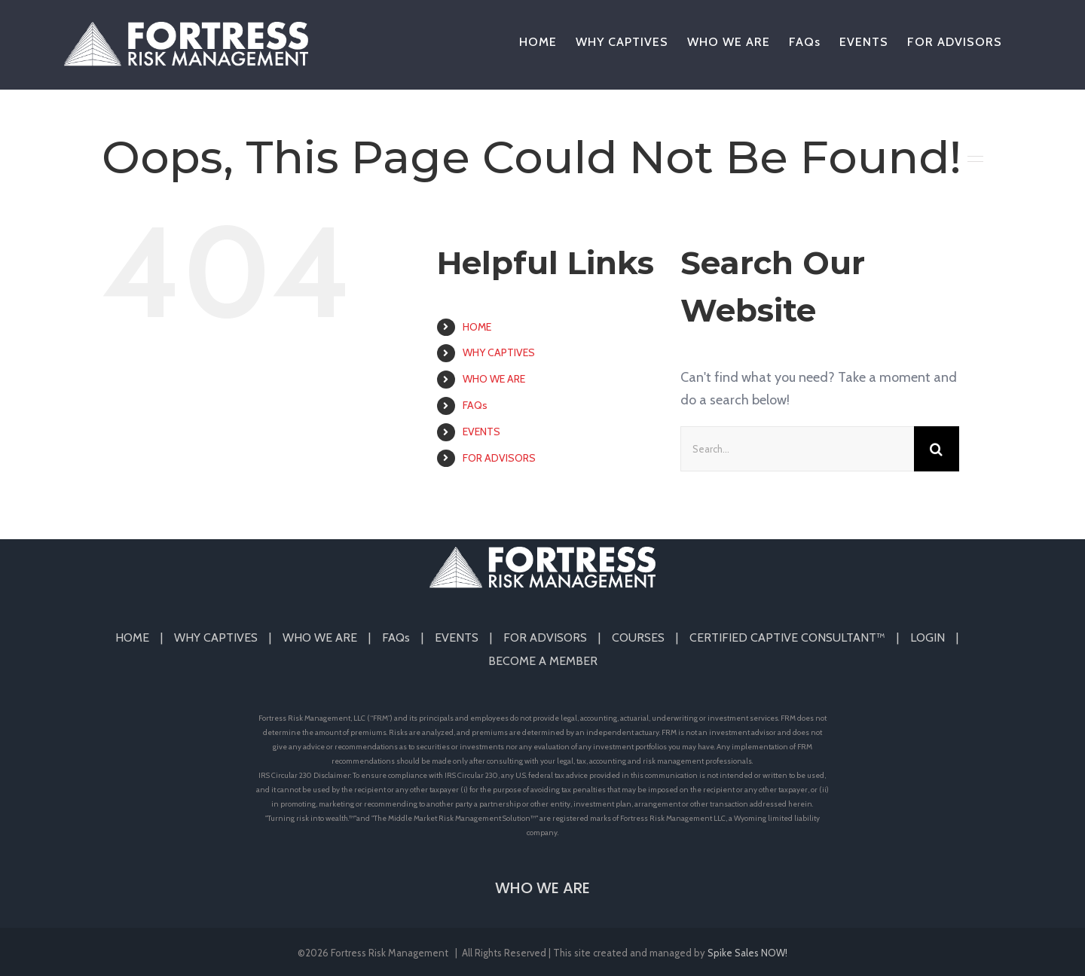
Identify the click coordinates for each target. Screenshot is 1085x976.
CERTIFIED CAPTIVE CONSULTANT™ (787, 637)
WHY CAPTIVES (499, 352)
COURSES (638, 637)
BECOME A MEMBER (543, 661)
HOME (477, 327)
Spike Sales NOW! (747, 953)
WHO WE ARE (494, 379)
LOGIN (927, 637)
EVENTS (481, 431)
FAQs (475, 405)
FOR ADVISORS (499, 458)
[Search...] (797, 448)
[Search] (936, 448)
